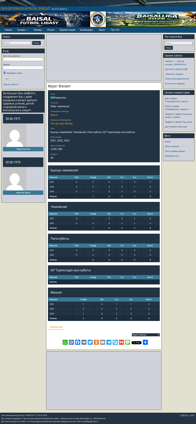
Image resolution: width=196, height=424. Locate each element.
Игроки (50, 29)
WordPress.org (171, 156)
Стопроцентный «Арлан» (177, 101)
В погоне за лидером (175, 83)
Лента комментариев (175, 151)
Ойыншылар (56, 326)
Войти (168, 141)
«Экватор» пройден (174, 74)
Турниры (21, 29)
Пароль (6, 64)
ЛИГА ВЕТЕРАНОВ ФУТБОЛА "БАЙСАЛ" (25, 8)
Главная (8, 29)
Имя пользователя (11, 56)
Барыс (54, 114)
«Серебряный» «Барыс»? (177, 109)
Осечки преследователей (177, 79)
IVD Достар (57, 123)
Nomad (69, 123)
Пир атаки (187, 122)
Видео (102, 29)
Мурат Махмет (59, 86)
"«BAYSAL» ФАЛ (186, 415)
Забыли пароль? (11, 84)
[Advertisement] (104, 58)
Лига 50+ (115, 29)
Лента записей (172, 146)
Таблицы (37, 29)
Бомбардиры (86, 29)
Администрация (67, 29)
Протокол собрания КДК (176, 69)
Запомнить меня (13, 73)
